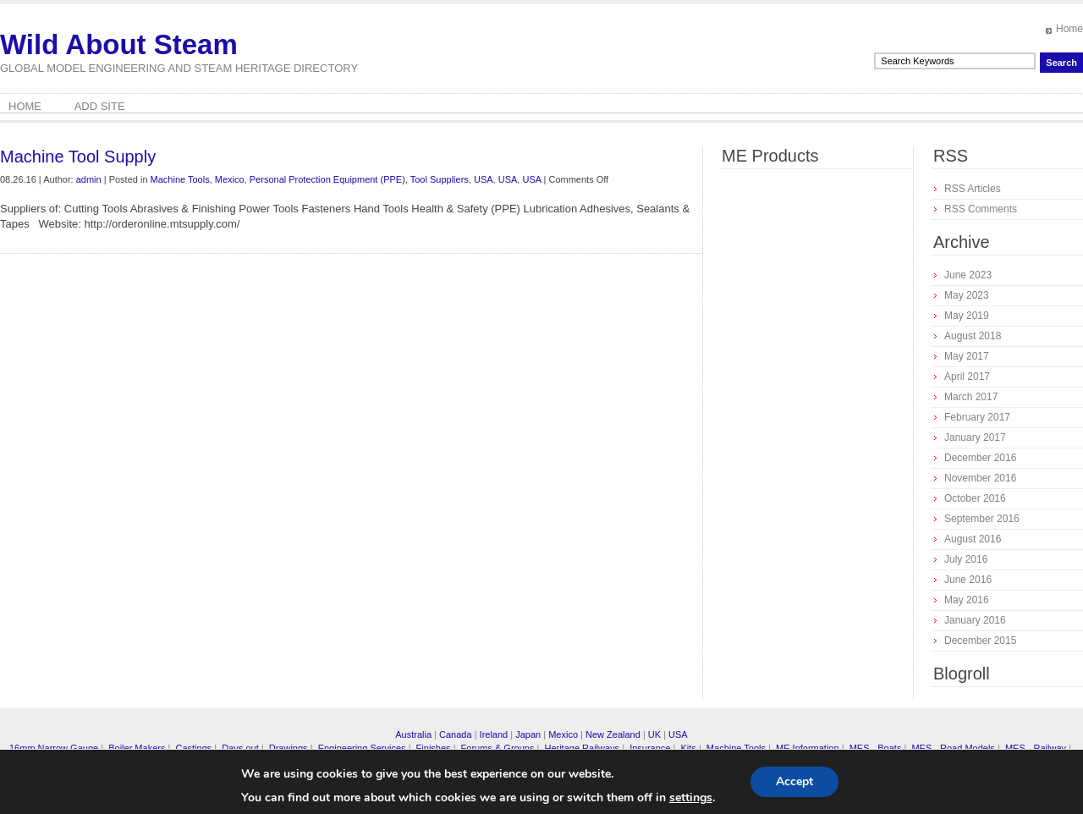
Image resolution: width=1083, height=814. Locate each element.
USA (483, 179)
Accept (794, 781)
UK (654, 734)
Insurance (649, 748)
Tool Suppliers (439, 179)
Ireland (494, 734)
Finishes (433, 748)
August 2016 (972, 539)
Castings (193, 748)
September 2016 (982, 519)
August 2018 (972, 336)
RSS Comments (980, 209)
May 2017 (966, 356)
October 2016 (975, 498)
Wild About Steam (119, 44)
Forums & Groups (498, 748)
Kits (687, 748)
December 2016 (980, 458)
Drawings (288, 748)
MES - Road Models (952, 748)
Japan (528, 734)
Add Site (99, 106)
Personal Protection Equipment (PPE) (327, 179)
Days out (240, 748)
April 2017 (967, 376)
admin (89, 179)
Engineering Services (362, 748)
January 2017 (975, 437)
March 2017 (971, 397)
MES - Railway (1035, 748)
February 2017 (977, 417)
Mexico (230, 179)
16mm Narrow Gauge (53, 748)
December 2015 (980, 640)
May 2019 (966, 316)
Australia (413, 734)
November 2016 (980, 478)
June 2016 (968, 580)
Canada (455, 734)
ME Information (807, 748)
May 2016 (966, 600)
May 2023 (966, 295)
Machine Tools (180, 179)
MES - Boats (875, 748)
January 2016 (975, 620)
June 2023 (968, 275)
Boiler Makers (136, 748)
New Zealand (612, 734)
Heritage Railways (581, 748)
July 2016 (965, 559)
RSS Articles (972, 189)
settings (690, 798)
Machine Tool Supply (78, 156)
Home (1069, 29)
